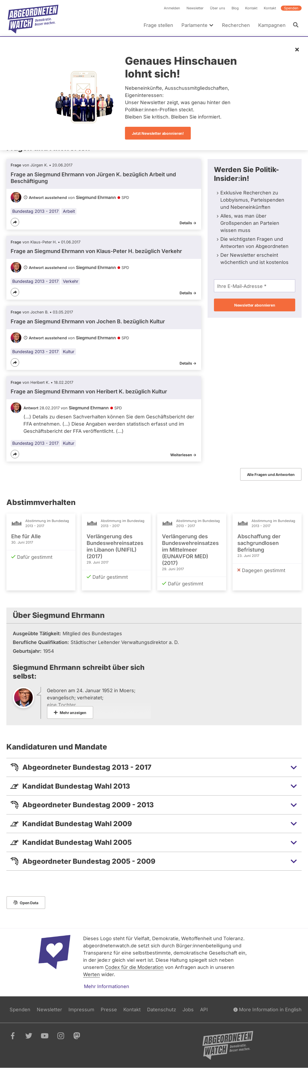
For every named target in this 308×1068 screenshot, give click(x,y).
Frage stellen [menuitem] (158, 25)
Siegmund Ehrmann (96, 197)
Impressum (81, 1009)
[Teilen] (15, 222)
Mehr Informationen (106, 986)
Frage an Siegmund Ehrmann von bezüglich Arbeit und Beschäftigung (93, 177)
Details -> (188, 223)
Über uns (217, 8)
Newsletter (195, 8)
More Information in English (267, 1009)
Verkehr (70, 281)
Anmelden (172, 8)
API (204, 1009)
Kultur (68, 351)
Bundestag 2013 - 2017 (35, 211)
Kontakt (251, 8)
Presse (109, 1009)
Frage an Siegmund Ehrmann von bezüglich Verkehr (96, 251)
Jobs (188, 1009)
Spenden (291, 8)
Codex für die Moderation (134, 967)
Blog (235, 8)
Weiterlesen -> (183, 455)
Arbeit (69, 211)
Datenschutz (161, 1009)
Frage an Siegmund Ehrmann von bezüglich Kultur (88, 321)
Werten (91, 974)
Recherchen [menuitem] (236, 25)
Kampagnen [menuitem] (272, 25)
